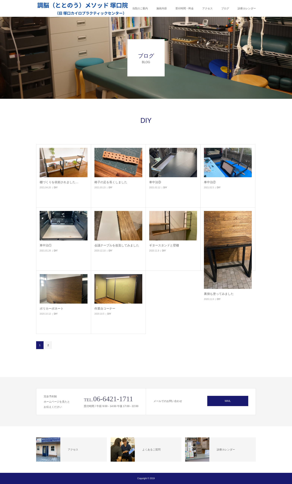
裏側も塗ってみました (219, 293)
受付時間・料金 (184, 8)
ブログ (225, 8)
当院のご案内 (140, 8)
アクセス (207, 8)
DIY (56, 187)
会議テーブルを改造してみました (116, 245)
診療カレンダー (247, 8)
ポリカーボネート (52, 308)
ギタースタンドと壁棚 (164, 245)
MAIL (228, 400)
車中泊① (46, 245)
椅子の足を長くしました (110, 182)
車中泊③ (155, 182)
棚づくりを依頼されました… (59, 182)
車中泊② (210, 182)
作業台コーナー (104, 308)
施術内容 (161, 8)
